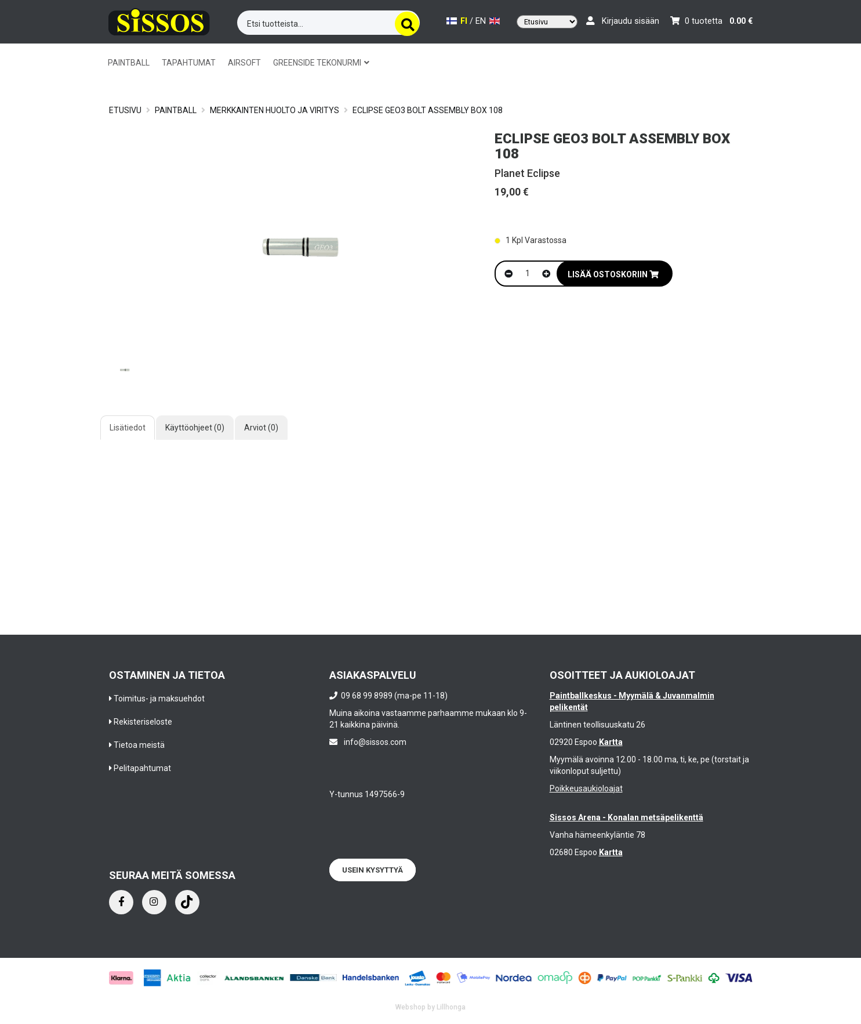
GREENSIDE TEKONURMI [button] (321, 62)
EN (487, 21)
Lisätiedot (128, 427)
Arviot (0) (261, 427)
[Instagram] (154, 902)
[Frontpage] (159, 20)
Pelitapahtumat (142, 768)
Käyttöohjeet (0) (194, 427)
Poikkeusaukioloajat (586, 788)
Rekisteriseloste (143, 721)
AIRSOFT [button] (244, 62)
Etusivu (125, 110)
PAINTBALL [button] (129, 62)
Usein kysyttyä (372, 870)
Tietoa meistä (139, 745)
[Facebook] (121, 902)
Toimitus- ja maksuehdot (159, 698)
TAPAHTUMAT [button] (189, 62)
